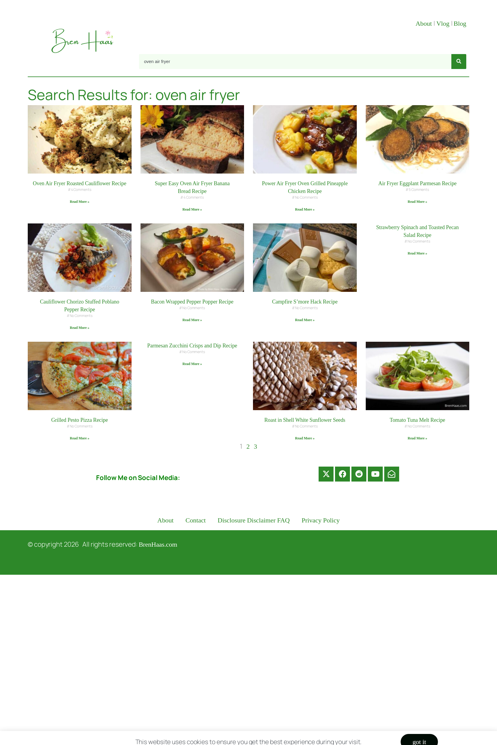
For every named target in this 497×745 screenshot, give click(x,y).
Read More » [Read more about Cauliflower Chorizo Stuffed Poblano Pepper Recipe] (79, 328)
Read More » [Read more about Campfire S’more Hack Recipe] (304, 320)
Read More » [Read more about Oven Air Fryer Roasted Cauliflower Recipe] (79, 202)
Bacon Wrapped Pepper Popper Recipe (192, 302)
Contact (196, 520)
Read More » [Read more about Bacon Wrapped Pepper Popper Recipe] (192, 320)
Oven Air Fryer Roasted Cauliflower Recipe (79, 183)
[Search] (458, 61)
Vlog (443, 23)
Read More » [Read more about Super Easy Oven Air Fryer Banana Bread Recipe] (192, 209)
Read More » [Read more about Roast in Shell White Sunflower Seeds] (304, 438)
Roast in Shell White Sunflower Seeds (304, 420)
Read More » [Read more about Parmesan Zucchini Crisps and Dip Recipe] (192, 364)
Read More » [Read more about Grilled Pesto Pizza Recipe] (79, 438)
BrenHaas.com (158, 544)
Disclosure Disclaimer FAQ (254, 520)
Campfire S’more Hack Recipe (305, 302)
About (424, 23)
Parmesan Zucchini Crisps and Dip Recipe (192, 346)
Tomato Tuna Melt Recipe (417, 420)
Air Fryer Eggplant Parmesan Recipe (417, 183)
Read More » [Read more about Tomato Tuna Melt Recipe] (417, 438)
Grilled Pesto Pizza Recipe (79, 420)
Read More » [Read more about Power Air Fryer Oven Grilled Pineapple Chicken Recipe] (304, 209)
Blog (460, 23)
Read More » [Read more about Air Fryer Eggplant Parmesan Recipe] (417, 202)
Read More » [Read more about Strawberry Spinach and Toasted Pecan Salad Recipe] (417, 253)
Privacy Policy (321, 520)
